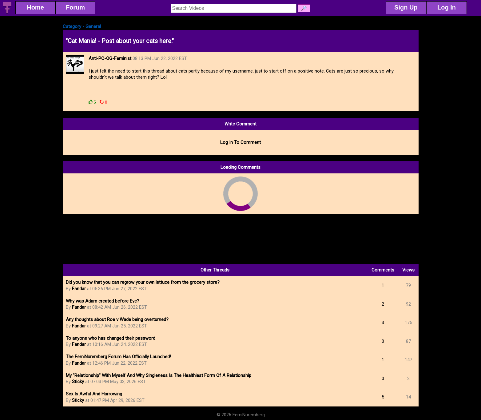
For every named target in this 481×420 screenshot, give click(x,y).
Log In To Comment (240, 142)
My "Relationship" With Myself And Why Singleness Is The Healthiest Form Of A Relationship (158, 375)
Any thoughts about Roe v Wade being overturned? (117, 319)
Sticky (78, 381)
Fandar (79, 288)
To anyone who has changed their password (110, 338)
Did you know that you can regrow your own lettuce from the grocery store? (143, 282)
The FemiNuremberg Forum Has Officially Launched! (118, 356)
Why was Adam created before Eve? (102, 301)
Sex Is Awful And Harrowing (94, 394)
